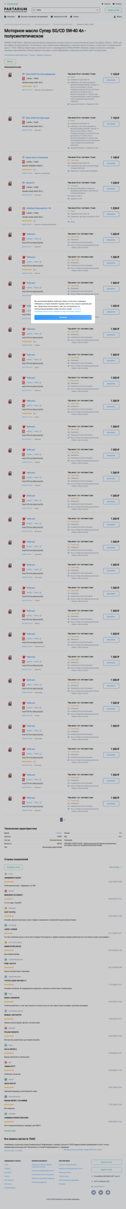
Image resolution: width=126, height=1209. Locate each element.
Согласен (63, 317)
